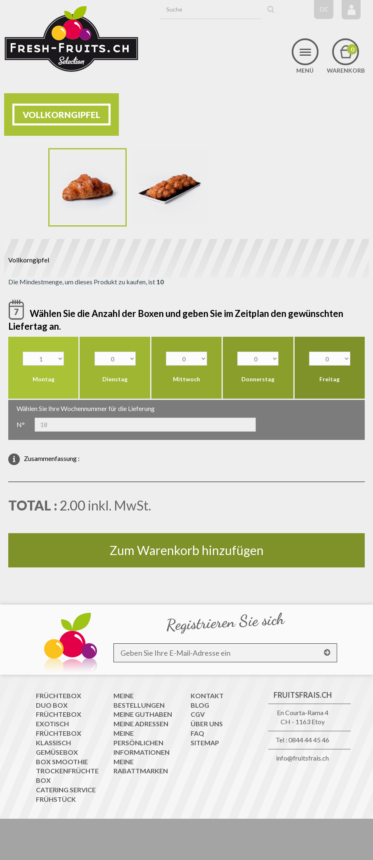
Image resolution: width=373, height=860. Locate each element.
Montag (43, 379)
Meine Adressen (140, 724)
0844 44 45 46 (308, 740)
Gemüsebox (57, 752)
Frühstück (56, 799)
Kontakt (207, 695)
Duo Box (52, 705)
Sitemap (205, 743)
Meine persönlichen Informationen (141, 742)
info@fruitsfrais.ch (302, 758)
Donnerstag (257, 379)
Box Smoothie (62, 761)
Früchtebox (58, 695)
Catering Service (66, 790)
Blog (200, 705)
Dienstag (114, 379)
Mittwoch (186, 379)
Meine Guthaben (142, 714)
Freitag (329, 379)
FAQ (197, 733)
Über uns (207, 724)
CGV (198, 714)
